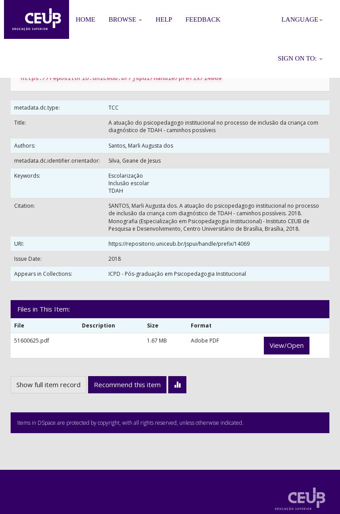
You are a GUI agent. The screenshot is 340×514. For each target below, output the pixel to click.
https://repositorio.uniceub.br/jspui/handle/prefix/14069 (179, 243)
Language (302, 19)
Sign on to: (300, 58)
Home (85, 19)
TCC (113, 107)
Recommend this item (127, 384)
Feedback (202, 19)
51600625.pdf (31, 340)
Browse (125, 19)
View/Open (287, 345)
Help (163, 19)
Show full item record (48, 384)
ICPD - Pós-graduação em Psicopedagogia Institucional (177, 274)
